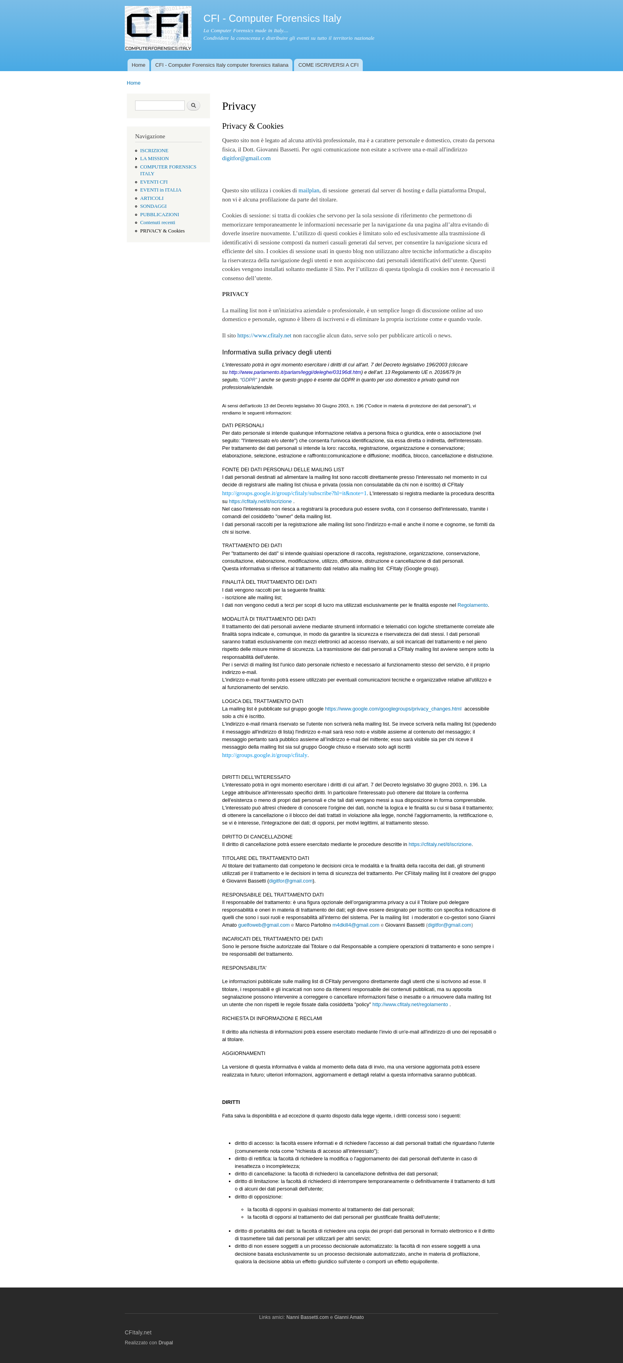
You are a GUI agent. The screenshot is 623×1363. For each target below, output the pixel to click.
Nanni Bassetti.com (307, 1317)
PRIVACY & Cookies (162, 231)
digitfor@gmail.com (246, 158)
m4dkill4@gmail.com (356, 925)
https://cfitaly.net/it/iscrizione (260, 501)
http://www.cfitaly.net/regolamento (409, 1004)
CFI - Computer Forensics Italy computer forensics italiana (221, 65)
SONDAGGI (153, 206)
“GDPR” (248, 380)
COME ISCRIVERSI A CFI (328, 65)
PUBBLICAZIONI (159, 214)
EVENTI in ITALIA (161, 190)
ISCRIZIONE (154, 150)
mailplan (308, 190)
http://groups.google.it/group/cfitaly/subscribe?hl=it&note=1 (294, 493)
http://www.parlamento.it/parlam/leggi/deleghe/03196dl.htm (295, 372)
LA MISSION (154, 158)
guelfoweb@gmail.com (264, 925)
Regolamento (473, 605)
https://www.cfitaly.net (264, 335)
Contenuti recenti (157, 222)
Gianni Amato (349, 1317)
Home (138, 65)
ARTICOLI (152, 198)
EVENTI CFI (154, 182)
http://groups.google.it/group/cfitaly (265, 755)
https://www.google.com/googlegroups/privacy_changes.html (392, 709)
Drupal (166, 1343)
